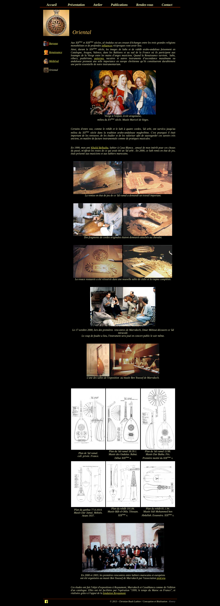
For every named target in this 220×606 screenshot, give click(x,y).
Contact (167, 5)
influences (107, 45)
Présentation (76, 5)
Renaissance (55, 52)
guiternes (99, 58)
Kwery (172, 601)
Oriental (53, 70)
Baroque (53, 43)
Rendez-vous (144, 5)
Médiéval (54, 61)
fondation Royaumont (114, 593)
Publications (119, 5)
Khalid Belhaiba (99, 147)
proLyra (161, 578)
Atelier (97, 5)
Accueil (52, 5)
